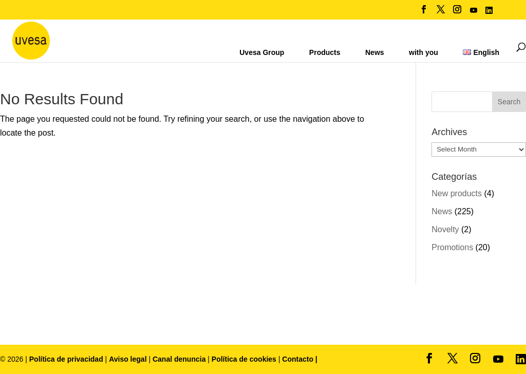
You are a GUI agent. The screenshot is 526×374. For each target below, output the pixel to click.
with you (423, 52)
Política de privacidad (67, 359)
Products (325, 52)
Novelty (445, 229)
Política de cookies (245, 359)
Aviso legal (127, 359)
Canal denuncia (179, 359)
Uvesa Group (261, 52)
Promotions (452, 247)
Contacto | (299, 359)
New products (456, 193)
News (374, 52)
